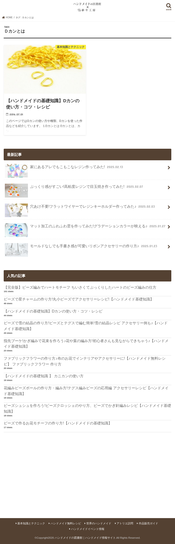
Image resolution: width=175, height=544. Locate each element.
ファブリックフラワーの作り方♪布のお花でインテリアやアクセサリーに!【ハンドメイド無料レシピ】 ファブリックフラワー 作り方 (85, 361)
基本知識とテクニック (31, 523)
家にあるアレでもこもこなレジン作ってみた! (64, 168)
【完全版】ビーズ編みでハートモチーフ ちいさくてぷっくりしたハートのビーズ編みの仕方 (80, 287)
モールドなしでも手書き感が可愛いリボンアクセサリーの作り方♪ (81, 248)
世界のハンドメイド (98, 523)
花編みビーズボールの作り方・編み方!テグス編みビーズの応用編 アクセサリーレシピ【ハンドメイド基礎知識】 (86, 391)
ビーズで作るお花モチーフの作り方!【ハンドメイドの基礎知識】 (58, 423)
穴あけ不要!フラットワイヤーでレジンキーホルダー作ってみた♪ (80, 208)
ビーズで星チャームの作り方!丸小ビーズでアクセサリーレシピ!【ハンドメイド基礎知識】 (79, 299)
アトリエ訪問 (125, 523)
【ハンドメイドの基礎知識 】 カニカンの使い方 (43, 376)
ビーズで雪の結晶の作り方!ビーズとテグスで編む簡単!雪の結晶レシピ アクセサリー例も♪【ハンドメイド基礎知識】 (86, 326)
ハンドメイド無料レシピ (66, 523)
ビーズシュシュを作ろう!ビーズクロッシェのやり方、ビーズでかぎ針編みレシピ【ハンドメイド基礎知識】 (87, 408)
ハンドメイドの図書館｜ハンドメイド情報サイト (85, 537)
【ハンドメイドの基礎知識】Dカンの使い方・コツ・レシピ (53, 311)
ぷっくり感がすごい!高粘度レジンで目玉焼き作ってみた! (74, 188)
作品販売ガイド (148, 523)
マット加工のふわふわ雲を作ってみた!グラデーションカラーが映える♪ (85, 228)
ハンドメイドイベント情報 (87, 529)
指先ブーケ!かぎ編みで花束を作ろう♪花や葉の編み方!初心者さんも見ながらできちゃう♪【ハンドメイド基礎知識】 (86, 344)
